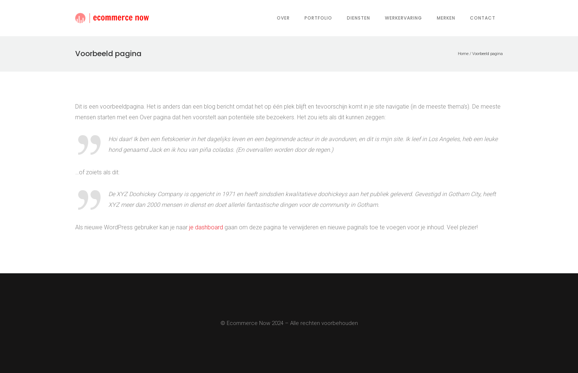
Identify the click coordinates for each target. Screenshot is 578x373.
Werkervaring (403, 18)
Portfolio (318, 18)
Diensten (358, 18)
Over (283, 18)
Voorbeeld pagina (487, 53)
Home (463, 53)
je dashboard (206, 227)
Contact (482, 18)
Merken (446, 18)
